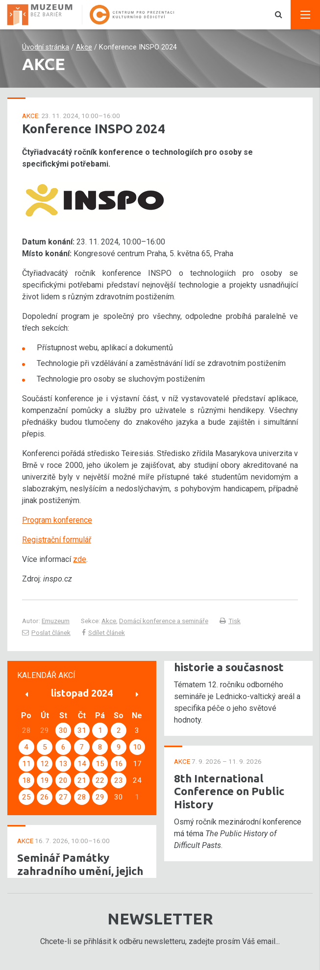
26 (44, 797)
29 (100, 797)
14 (81, 763)
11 (26, 763)
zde (79, 559)
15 (100, 763)
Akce (84, 47)
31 (81, 730)
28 (81, 797)
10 (137, 747)
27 (63, 797)
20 (63, 780)
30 (63, 730)
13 (63, 763)
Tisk (230, 621)
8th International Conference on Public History (229, 791)
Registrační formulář (56, 539)
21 (81, 780)
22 (100, 780)
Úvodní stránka (45, 47)
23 (118, 780)
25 (26, 797)
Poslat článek (46, 632)
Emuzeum (56, 621)
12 (44, 763)
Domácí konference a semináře (163, 621)
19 (44, 780)
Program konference (57, 520)
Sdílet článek (103, 632)
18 (26, 780)
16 (118, 763)
